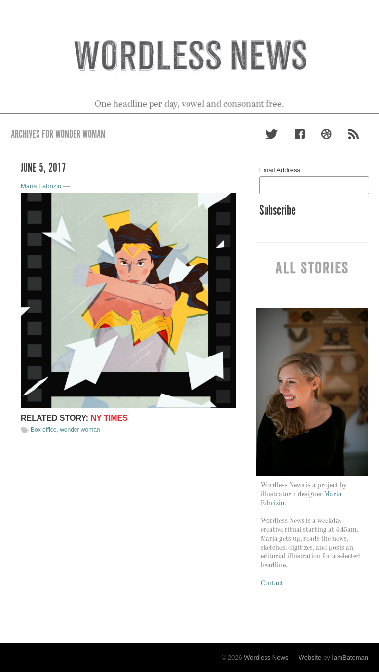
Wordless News (266, 657)
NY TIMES (109, 418)
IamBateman (350, 657)
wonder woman (80, 429)
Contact (272, 583)
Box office (43, 429)
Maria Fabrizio (41, 186)
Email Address (279, 170)
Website (310, 657)
